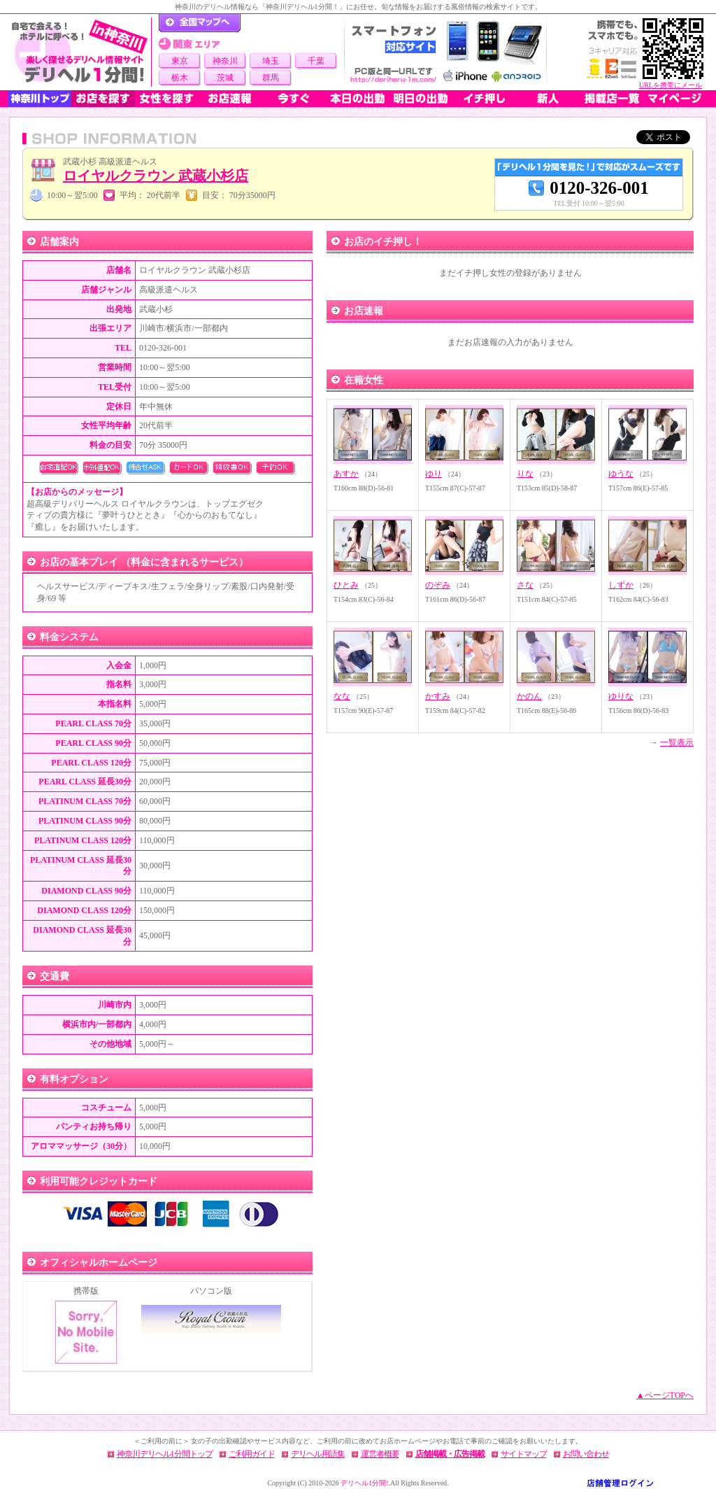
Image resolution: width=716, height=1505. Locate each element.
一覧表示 (677, 742)
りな (525, 474)
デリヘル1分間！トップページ (200, 23)
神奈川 (225, 61)
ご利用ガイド (252, 1454)
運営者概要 (380, 1454)
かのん (529, 696)
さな (525, 585)
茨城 (225, 78)
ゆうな (620, 474)
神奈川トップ (39, 98)
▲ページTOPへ (665, 1395)
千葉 (316, 61)
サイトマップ (524, 1454)
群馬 (270, 78)
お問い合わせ (586, 1454)
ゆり (433, 474)
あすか (346, 474)
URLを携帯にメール (670, 85)
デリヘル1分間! (364, 1483)
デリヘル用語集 (318, 1454)
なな (342, 696)
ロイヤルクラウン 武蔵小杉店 (155, 175)
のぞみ (437, 585)
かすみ (437, 696)
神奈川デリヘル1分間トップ (165, 1454)
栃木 (179, 78)
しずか (620, 585)
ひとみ (346, 585)
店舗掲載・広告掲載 (450, 1454)
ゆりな (620, 696)
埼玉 (270, 61)
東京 (179, 61)
